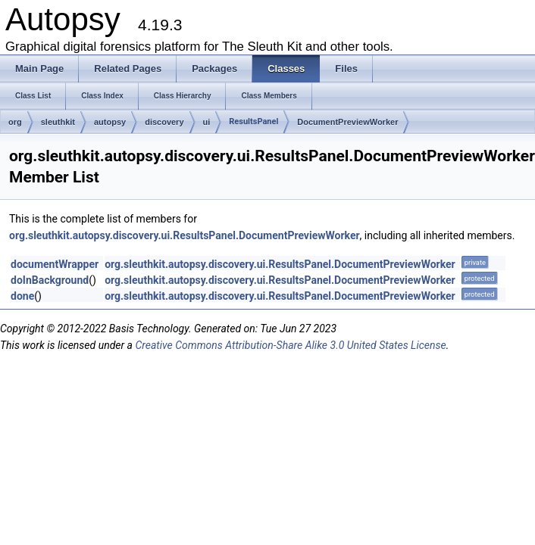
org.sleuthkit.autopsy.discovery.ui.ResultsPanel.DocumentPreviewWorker (184, 235)
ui (207, 121)
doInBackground (50, 280)
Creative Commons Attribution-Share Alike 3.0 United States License (290, 345)
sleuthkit (58, 121)
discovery (164, 121)
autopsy (110, 121)
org (15, 121)
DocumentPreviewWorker (347, 121)
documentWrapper (55, 264)
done (22, 296)
